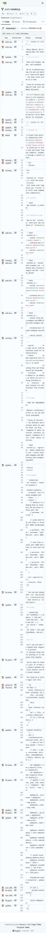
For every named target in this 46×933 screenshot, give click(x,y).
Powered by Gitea (12, 924)
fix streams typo (11, 890)
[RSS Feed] (3, 14)
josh (7, 9)
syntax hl (9, 685)
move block (9, 687)
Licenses (25, 931)
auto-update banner (13, 42)
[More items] (43, 22)
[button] (15, 42)
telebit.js (15, 9)
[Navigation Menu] (42, 3)
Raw (6, 38)
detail (7, 135)
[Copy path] (40, 28)
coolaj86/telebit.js (16, 18)
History (28, 38)
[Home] (4, 3)
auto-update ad (11, 47)
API (32, 931)
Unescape (38, 38)
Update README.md (13, 57)
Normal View (16, 38)
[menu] (16, 931)
